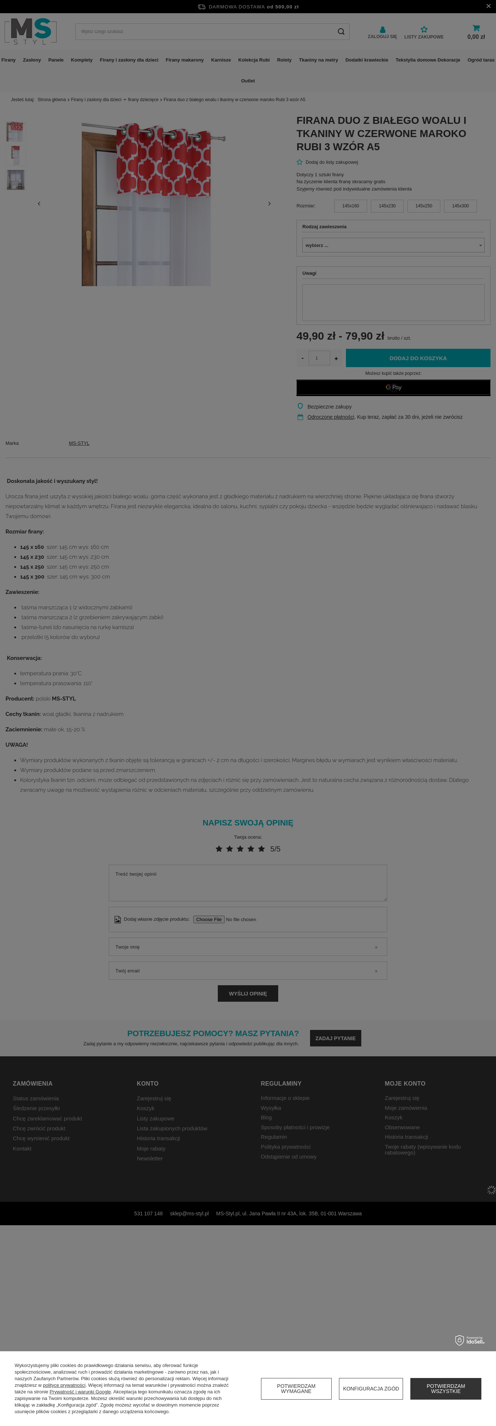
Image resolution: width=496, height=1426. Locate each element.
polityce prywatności (64, 1385)
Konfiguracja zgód (371, 1389)
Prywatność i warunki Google (80, 1391)
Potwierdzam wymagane (296, 1388)
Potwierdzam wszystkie (446, 1388)
